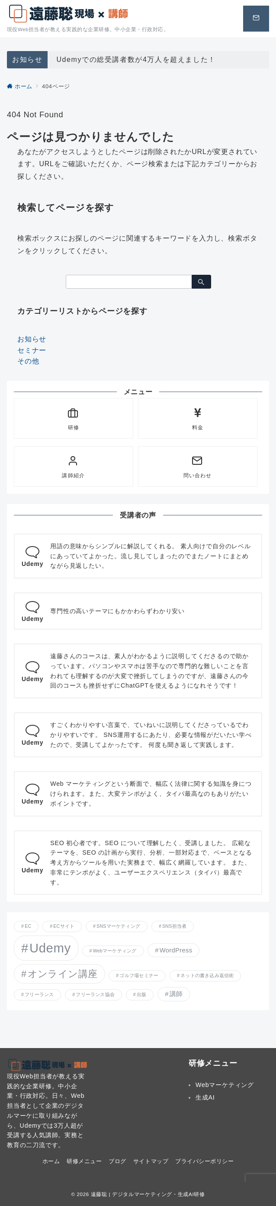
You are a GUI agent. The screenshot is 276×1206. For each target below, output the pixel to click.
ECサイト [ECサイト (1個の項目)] (63, 926)
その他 (28, 361)
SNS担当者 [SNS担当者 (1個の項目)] (174, 926)
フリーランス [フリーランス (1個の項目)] (39, 994)
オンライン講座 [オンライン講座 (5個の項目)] (63, 973)
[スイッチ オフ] (256, 18)
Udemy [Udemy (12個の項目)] (50, 948)
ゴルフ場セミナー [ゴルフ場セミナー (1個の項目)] (138, 975)
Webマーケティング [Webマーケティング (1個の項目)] (115, 950)
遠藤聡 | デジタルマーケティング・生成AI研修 (148, 1194)
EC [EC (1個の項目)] (28, 926)
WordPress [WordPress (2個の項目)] (176, 950)
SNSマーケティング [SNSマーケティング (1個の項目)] (118, 926)
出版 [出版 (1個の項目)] (141, 994)
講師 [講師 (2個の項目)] (176, 994)
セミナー (31, 350)
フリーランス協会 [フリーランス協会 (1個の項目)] (95, 994)
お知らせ (31, 339)
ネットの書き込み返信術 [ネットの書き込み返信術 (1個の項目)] (207, 975)
